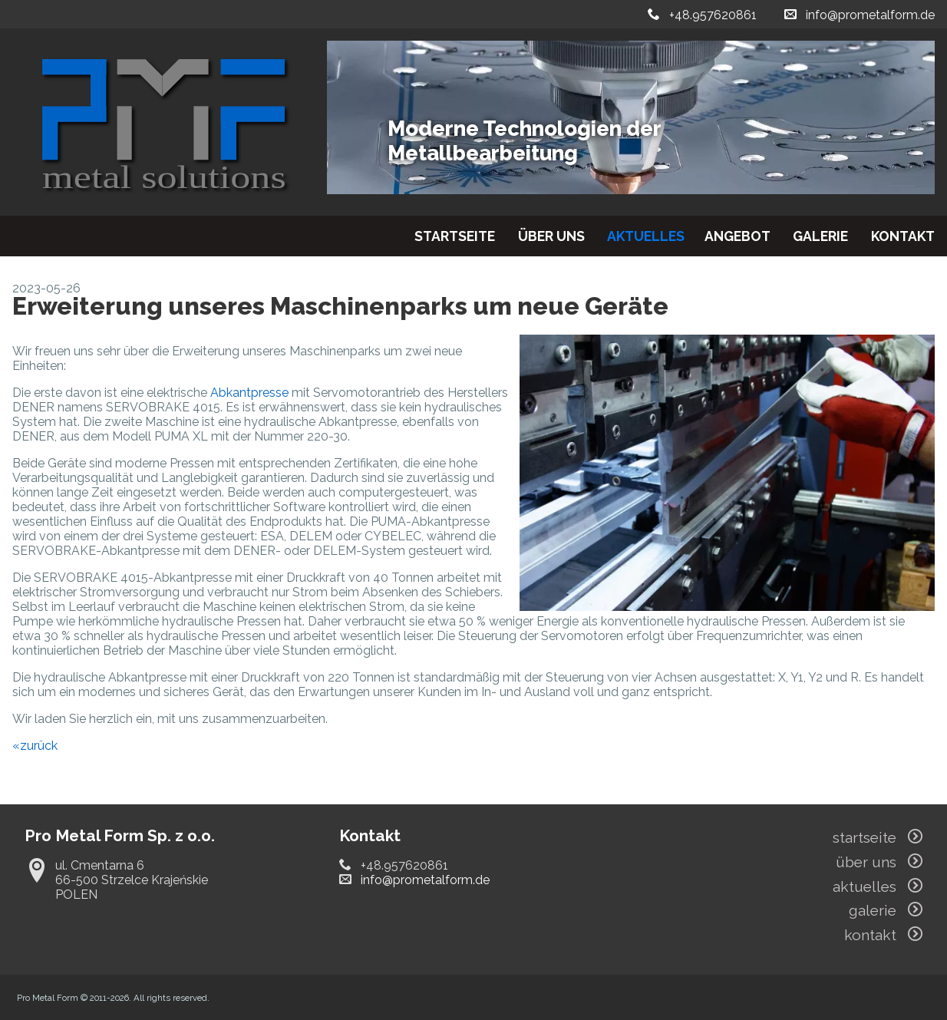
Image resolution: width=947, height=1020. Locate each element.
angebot (737, 236)
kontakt (903, 236)
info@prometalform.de (870, 15)
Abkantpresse (249, 392)
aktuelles (646, 236)
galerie (820, 236)
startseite (454, 236)
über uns (551, 236)
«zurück (35, 745)
